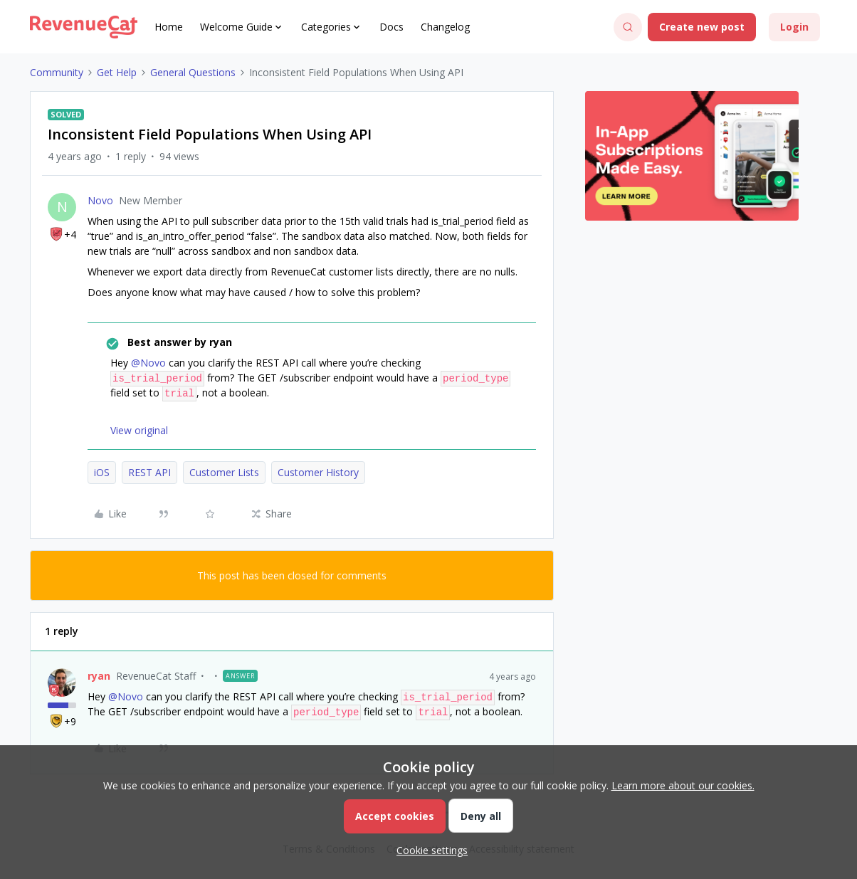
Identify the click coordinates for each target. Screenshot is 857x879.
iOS (102, 472)
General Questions (193, 72)
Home (168, 26)
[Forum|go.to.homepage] (83, 27)
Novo (100, 200)
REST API (149, 472)
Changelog (445, 26)
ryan (99, 676)
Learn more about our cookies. (683, 785)
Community (56, 72)
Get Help (117, 72)
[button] (702, 27)
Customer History (318, 472)
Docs (391, 26)
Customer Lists (224, 472)
